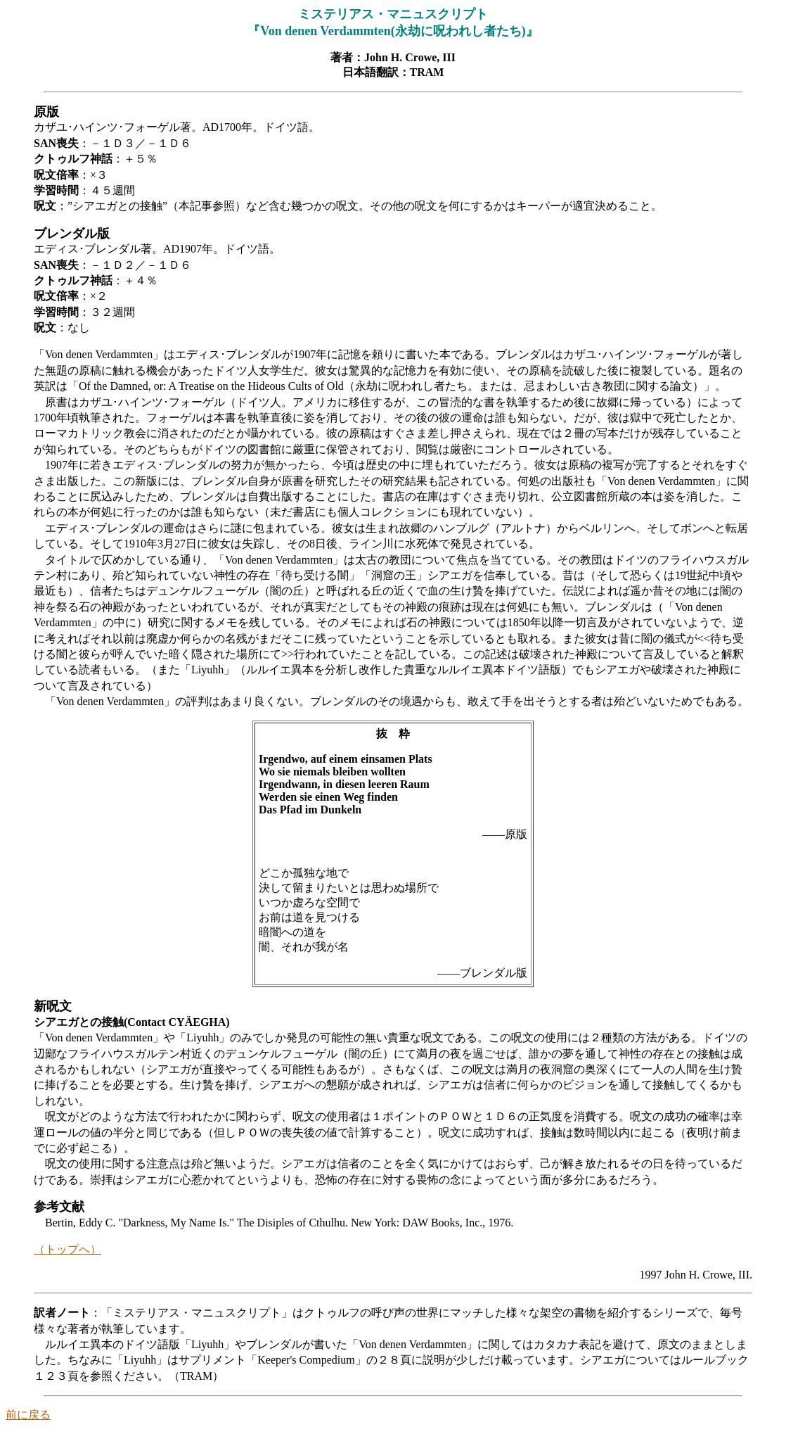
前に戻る (28, 1415)
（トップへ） (67, 1249)
